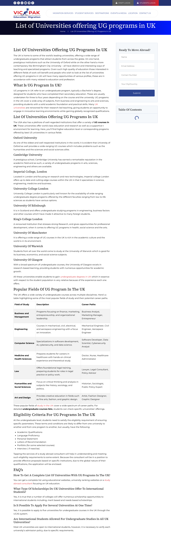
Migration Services (63, 13)
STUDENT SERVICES (84, 13)
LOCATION (133, 13)
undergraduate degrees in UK (75, 277)
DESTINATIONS (102, 13)
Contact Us (145, 13)
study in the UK (45, 405)
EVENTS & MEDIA (119, 13)
